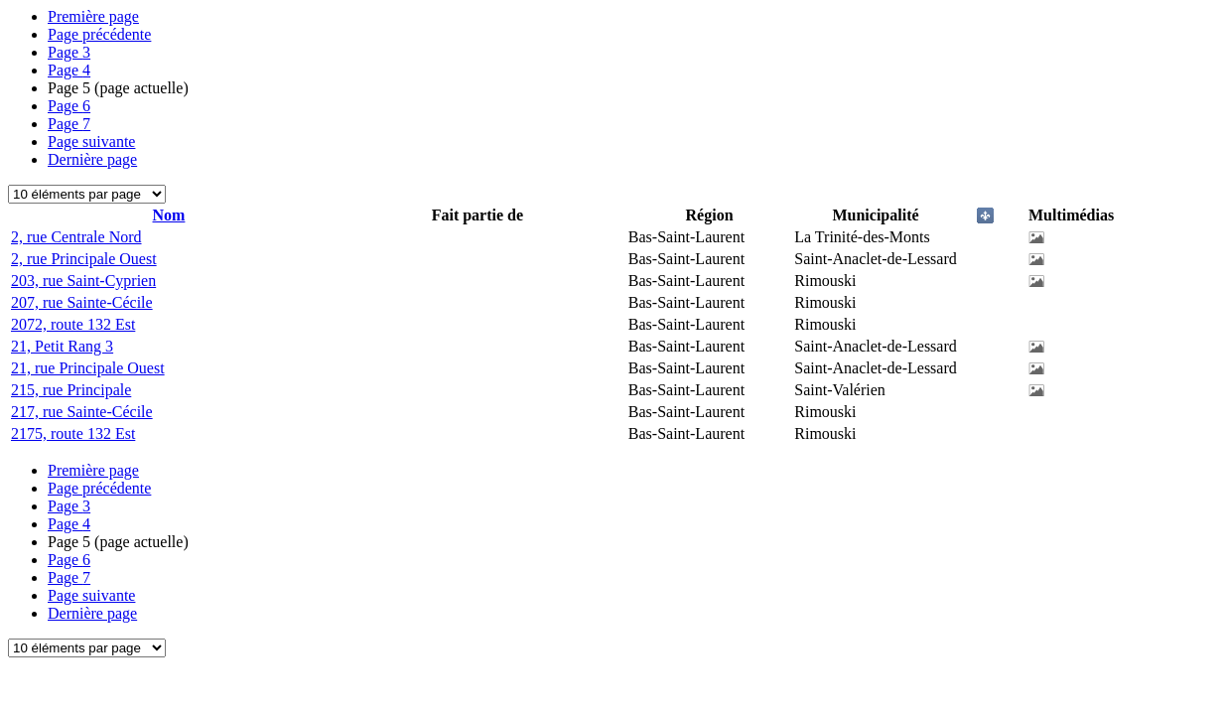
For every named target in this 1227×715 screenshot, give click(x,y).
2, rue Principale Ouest (84, 258)
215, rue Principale (71, 389)
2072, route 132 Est (73, 324)
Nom (169, 215)
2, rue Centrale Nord (76, 236)
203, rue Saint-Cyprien (83, 280)
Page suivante (91, 141)
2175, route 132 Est (73, 433)
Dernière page (92, 159)
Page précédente (99, 34)
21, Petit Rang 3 (62, 346)
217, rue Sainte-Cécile (82, 411)
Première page (93, 16)
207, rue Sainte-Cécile (82, 302)
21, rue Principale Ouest (88, 367)
